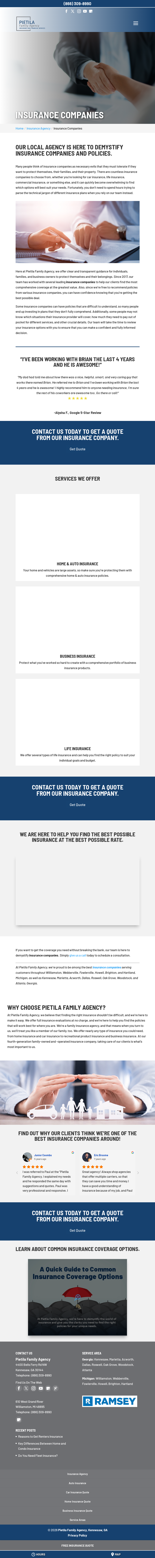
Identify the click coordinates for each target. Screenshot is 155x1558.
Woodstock (125, 1364)
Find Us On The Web (29, 1382)
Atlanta (87, 1370)
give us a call (77, 955)
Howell (102, 1383)
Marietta (115, 1359)
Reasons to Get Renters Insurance (40, 1436)
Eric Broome (101, 1155)
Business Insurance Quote (77, 1510)
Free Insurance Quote (77, 1545)
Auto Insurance (77, 1483)
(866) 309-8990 (41, 1412)
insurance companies (107, 967)
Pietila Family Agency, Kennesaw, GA (82, 1530)
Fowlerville (89, 1383)
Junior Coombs (43, 1155)
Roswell (97, 1364)
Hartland (127, 1383)
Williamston (104, 1378)
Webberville (120, 1378)
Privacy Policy (77, 1535)
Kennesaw (101, 1359)
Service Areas (77, 1519)
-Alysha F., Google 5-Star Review (77, 413)
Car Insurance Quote (77, 1492)
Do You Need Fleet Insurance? (38, 1455)
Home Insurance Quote (78, 1501)
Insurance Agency (77, 1474)
